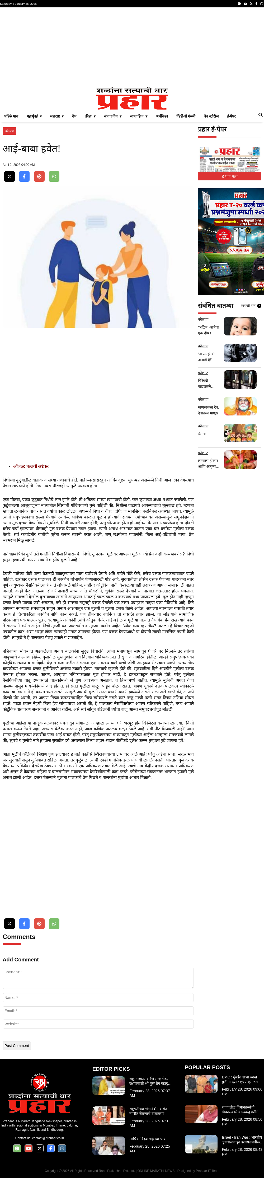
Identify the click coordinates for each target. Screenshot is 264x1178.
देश (74, 116)
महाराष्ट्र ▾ (57, 116)
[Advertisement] (132, 47)
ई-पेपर (231, 116)
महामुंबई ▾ (34, 116)
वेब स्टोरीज (211, 116)
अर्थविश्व (162, 116)
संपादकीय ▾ (112, 116)
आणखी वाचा (251, 306)
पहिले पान (11, 116)
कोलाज (9, 131)
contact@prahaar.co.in (48, 1138)
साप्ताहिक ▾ (138, 116)
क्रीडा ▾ (90, 116)
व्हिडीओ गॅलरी (185, 116)
